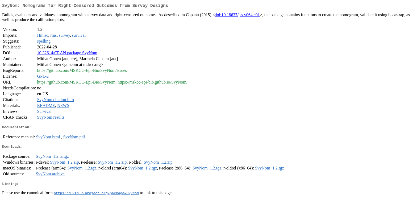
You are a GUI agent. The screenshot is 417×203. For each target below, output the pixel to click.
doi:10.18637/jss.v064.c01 (237, 16)
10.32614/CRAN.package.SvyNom (67, 54)
